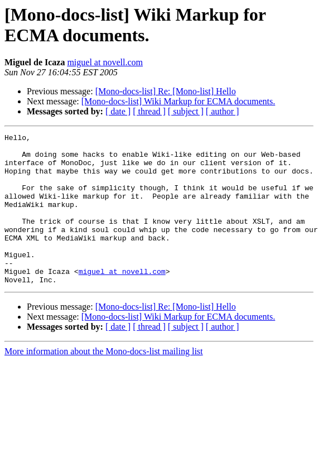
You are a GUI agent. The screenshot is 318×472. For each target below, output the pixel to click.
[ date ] (118, 111)
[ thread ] (149, 111)
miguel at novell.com (105, 62)
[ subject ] (186, 111)
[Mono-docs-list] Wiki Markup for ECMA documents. (178, 101)
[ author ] (222, 111)
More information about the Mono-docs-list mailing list (103, 381)
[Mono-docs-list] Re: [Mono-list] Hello (165, 91)
